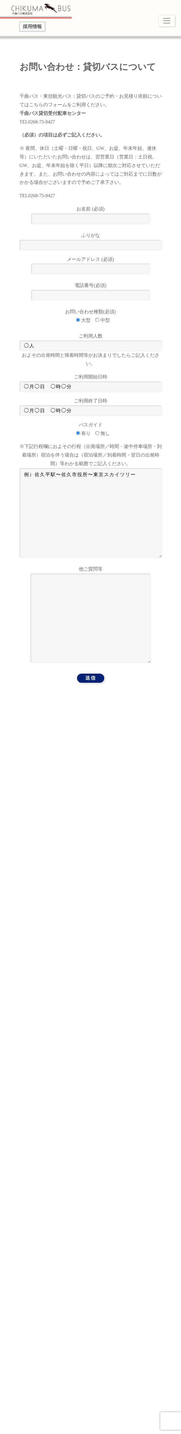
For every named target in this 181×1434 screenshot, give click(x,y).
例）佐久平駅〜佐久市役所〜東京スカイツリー (91, 513)
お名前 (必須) (90, 213)
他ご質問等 (91, 615)
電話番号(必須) (90, 290)
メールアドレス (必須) (90, 264)
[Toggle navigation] (166, 21)
